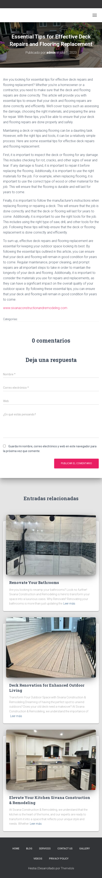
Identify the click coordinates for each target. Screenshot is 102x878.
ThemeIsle (67, 868)
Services (45, 848)
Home (15, 848)
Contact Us (65, 848)
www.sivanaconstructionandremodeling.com (35, 308)
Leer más (69, 603)
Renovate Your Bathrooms (34, 582)
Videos (38, 858)
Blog (29, 848)
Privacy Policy (58, 858)
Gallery (84, 848)
